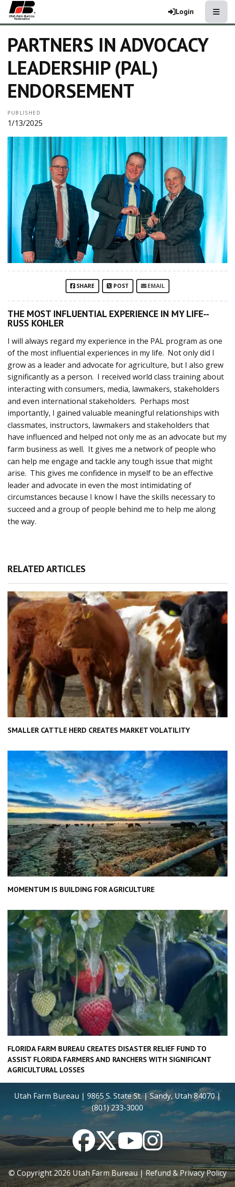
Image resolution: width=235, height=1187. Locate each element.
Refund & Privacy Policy (186, 1173)
